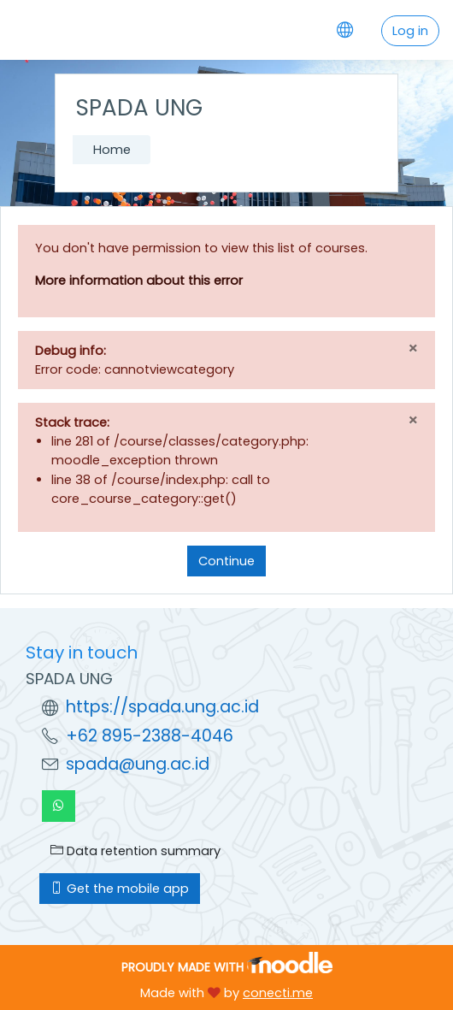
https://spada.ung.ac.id (162, 706)
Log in (410, 30)
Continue (226, 561)
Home (112, 149)
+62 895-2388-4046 (149, 735)
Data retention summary (135, 850)
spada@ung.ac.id (137, 764)
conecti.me (278, 992)
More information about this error (139, 280)
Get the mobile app (119, 888)
